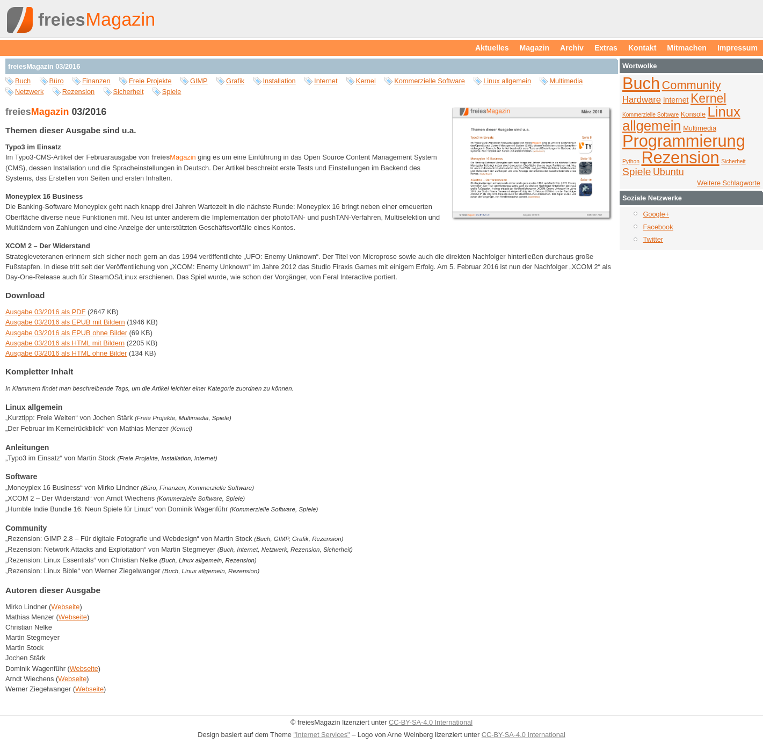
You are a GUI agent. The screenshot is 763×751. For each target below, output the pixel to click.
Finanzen (96, 81)
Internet (325, 81)
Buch (23, 81)
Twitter (653, 239)
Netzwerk (29, 92)
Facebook (658, 227)
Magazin (535, 48)
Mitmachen (687, 48)
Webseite (65, 607)
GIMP (199, 81)
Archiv (572, 48)
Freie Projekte (150, 81)
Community (691, 85)
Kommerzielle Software (429, 81)
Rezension (78, 92)
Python (631, 161)
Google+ (656, 214)
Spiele (171, 92)
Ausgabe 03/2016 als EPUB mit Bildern (65, 322)
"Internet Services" (322, 735)
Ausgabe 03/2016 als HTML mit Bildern (65, 343)
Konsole (693, 114)
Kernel (366, 81)
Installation (279, 81)
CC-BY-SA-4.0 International (431, 722)
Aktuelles (492, 48)
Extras (605, 48)
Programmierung (683, 141)
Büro (56, 81)
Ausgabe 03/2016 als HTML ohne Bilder (66, 353)
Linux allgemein (507, 81)
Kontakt (642, 48)
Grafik (235, 81)
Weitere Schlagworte (728, 183)
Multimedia (566, 81)
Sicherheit (128, 92)
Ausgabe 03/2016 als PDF (45, 312)
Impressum (737, 48)
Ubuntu (668, 172)
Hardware (641, 100)
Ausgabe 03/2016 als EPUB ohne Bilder (66, 333)
